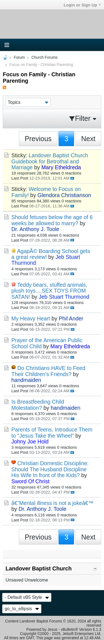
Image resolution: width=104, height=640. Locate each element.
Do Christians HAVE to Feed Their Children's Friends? (48, 371)
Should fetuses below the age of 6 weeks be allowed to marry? (52, 220)
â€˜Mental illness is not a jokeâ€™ (52, 503)
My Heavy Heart (30, 318)
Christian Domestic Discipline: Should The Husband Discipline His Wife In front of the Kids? (50, 469)
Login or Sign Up (82, 5)
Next (88, 139)
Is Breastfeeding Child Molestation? (37, 405)
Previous (38, 139)
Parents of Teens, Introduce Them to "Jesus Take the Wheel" (51, 432)
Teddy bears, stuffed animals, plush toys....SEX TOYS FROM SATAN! (49, 291)
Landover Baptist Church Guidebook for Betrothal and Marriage (49, 161)
